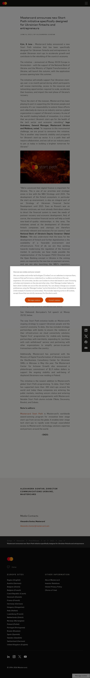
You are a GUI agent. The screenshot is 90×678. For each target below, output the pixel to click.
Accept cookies (54, 300)
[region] (45, 286)
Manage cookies (34, 300)
